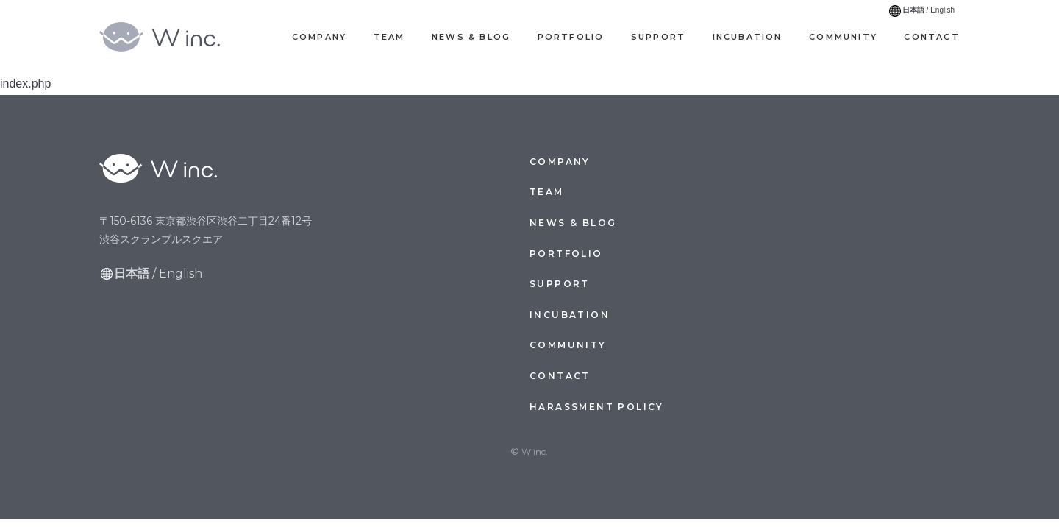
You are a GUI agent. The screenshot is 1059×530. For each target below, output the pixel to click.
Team (389, 37)
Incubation (747, 37)
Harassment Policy (597, 406)
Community (843, 37)
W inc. (172, 37)
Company (319, 37)
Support (658, 37)
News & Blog (471, 37)
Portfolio (571, 37)
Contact (931, 37)
